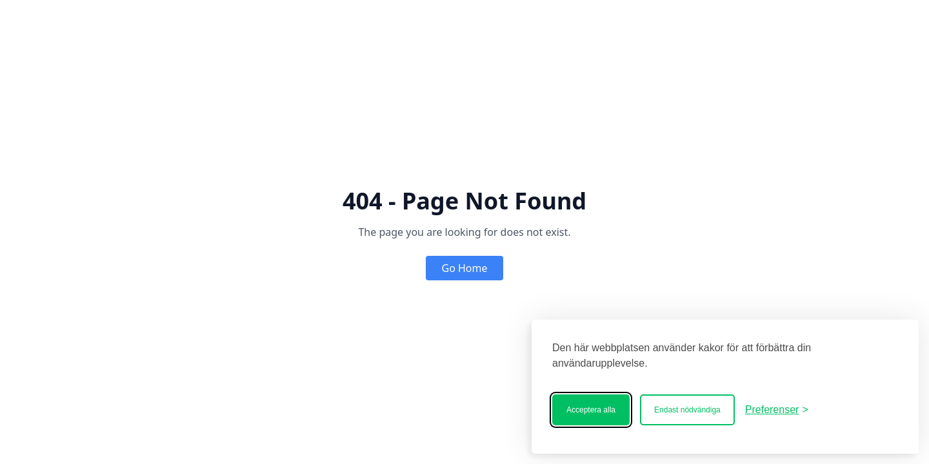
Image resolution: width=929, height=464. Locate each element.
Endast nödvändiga (687, 409)
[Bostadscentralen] (858, 410)
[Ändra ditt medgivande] (776, 409)
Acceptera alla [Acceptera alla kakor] (590, 409)
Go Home (464, 268)
